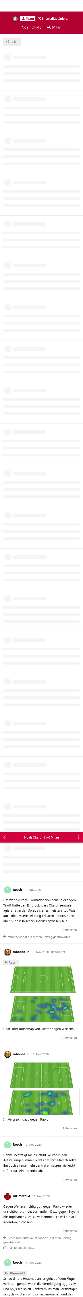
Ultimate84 (17, 441)
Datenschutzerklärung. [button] (22, 1260)
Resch (13, 130)
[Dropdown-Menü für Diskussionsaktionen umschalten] (78, 5)
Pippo (13, 887)
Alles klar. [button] (13, 1272)
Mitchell (15, 1081)
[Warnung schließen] (52, 1288)
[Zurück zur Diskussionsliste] (4, 5)
